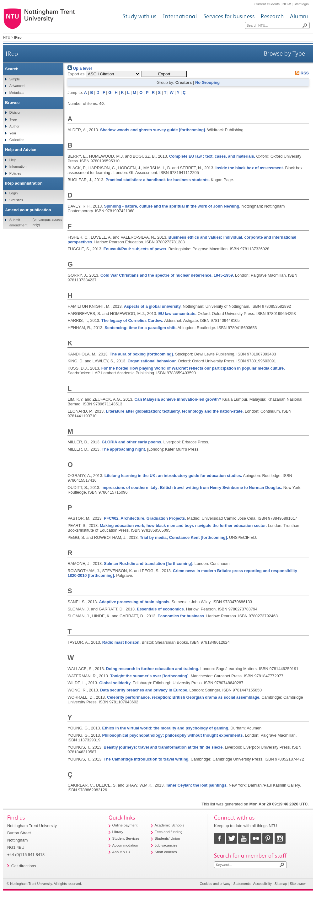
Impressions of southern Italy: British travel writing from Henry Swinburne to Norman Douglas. (191, 487)
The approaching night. (124, 449)
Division (15, 112)
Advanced (16, 86)
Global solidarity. (115, 682)
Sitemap (281, 884)
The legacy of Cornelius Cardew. (132, 320)
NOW (286, 4)
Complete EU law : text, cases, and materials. (212, 156)
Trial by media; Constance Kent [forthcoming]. (184, 537)
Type (13, 119)
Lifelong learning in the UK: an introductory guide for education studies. (173, 475)
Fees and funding (169, 832)
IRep (11, 53)
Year (12, 133)
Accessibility (262, 884)
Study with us (139, 16)
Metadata (16, 93)
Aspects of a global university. (153, 306)
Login (13, 193)
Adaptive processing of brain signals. (135, 601)
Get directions (23, 866)
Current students (267, 4)
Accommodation (125, 845)
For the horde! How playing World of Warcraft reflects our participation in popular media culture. (193, 368)
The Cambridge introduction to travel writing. (147, 759)
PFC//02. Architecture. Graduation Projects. (145, 518)
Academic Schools (170, 825)
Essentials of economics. (161, 609)
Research (272, 16)
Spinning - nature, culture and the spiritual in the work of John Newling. (172, 206)
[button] (164, 74)
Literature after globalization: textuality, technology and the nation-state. (175, 411)
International (180, 16)
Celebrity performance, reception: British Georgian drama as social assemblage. (183, 697)
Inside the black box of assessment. (249, 167)
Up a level (79, 68)
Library (117, 832)
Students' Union (167, 838)
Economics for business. (181, 616)
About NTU (121, 852)
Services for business (229, 16)
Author (14, 126)
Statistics (16, 200)
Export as (75, 74)
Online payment (125, 825)
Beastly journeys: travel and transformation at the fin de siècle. (164, 747)
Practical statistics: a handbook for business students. (157, 179)
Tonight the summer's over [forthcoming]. (150, 676)
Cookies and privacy (215, 884)
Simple (14, 79)
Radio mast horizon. (121, 642)
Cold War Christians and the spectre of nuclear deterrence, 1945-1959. (167, 275)
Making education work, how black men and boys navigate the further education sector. (183, 525)
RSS (301, 73)
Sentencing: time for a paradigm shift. (140, 327)
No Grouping (207, 82)
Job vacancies (166, 845)
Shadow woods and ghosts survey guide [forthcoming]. (153, 129)
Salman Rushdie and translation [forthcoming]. (148, 563)
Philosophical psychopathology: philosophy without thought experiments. (173, 735)
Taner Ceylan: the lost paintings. (197, 785)
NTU (6, 37)
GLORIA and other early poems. (132, 442)
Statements (241, 884)
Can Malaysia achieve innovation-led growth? (177, 399)
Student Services (126, 838)
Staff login (301, 4)
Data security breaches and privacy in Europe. (144, 690)
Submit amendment (18, 222)
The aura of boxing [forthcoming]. (142, 354)
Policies (15, 173)
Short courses (166, 852)
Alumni (299, 16)
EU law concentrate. (177, 313)
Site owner (298, 884)
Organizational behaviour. (152, 361)
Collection (16, 140)
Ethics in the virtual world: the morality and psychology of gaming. (165, 728)
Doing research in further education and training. (152, 668)
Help (12, 160)
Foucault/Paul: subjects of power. (135, 248)
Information (17, 166)
